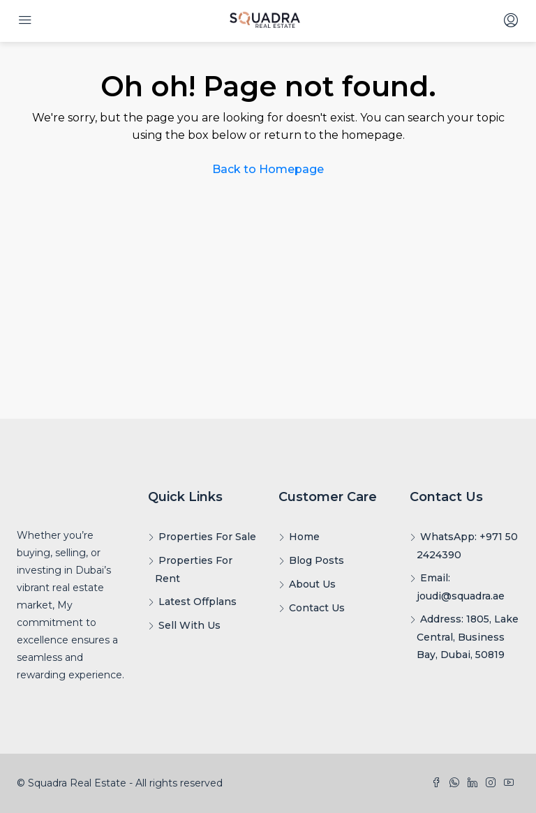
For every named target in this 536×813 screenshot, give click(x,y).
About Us (312, 584)
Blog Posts (316, 560)
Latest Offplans (197, 601)
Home (304, 536)
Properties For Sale (207, 536)
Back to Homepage (268, 169)
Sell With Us (189, 625)
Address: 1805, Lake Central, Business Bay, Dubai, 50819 (468, 637)
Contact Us (317, 608)
